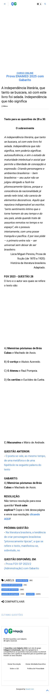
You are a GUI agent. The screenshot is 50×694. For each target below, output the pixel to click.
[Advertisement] (21, 320)
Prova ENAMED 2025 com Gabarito (25, 78)
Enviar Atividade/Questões (36, 664)
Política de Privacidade (35, 669)
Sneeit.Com (30, 689)
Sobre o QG (14, 669)
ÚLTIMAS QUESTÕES (12, 615)
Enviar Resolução (14, 664)
